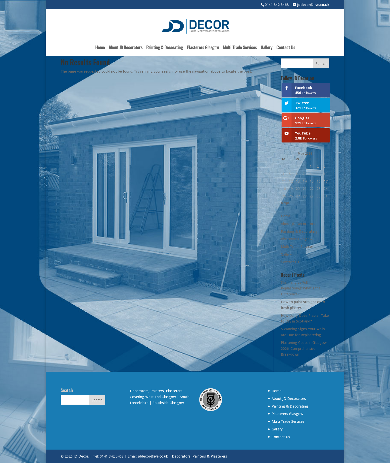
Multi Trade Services (240, 48)
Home (100, 48)
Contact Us (285, 48)
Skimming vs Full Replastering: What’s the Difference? (301, 288)
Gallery (266, 48)
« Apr (285, 202)
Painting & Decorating (164, 48)
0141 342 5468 (277, 4)
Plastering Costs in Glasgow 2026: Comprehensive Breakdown (304, 348)
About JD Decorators (125, 48)
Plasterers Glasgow (203, 48)
